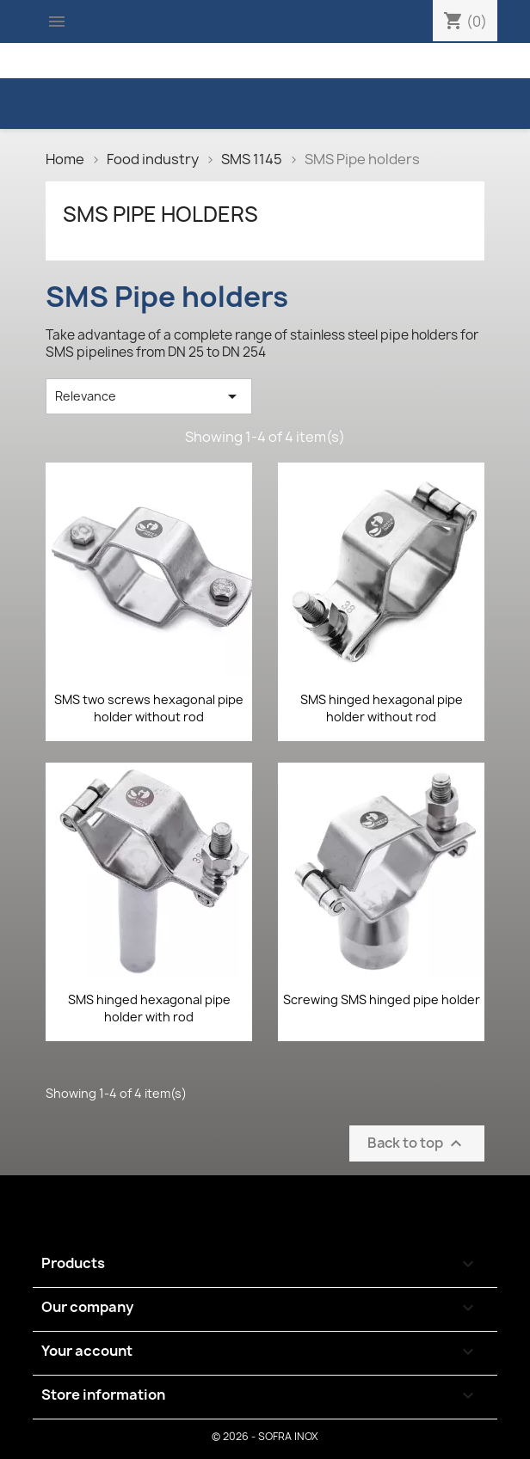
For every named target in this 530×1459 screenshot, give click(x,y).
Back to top (416, 1143)
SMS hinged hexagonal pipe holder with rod (149, 1008)
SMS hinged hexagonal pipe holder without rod (381, 708)
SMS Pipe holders (160, 214)
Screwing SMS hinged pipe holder (381, 999)
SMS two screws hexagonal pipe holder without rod (148, 708)
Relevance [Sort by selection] (149, 396)
